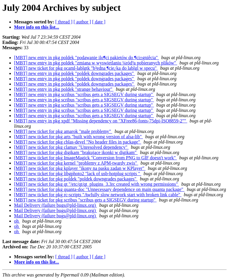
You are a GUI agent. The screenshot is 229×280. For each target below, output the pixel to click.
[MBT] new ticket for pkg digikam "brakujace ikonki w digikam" (76, 152)
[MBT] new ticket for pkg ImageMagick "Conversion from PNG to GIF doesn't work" (95, 157)
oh (17, 220)
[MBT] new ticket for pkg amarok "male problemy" (63, 131)
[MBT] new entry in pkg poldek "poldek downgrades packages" (74, 73)
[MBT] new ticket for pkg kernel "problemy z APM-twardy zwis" (76, 163)
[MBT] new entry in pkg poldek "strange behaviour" (63, 89)
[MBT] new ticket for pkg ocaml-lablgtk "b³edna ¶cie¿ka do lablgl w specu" (86, 68)
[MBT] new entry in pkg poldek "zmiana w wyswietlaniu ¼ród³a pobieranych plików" (95, 62)
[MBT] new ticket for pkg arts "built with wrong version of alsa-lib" (78, 136)
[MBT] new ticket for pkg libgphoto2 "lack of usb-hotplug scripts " (77, 173)
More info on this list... (36, 27)
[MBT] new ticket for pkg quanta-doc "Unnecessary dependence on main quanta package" (99, 189)
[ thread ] (64, 21)
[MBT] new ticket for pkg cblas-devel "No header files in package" (77, 141)
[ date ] (98, 21)
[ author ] (82, 21)
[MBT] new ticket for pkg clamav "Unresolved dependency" (71, 147)
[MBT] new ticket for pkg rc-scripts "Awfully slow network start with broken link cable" (97, 194)
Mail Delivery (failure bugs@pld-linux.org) (55, 205)
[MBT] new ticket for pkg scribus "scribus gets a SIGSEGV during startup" (85, 199)
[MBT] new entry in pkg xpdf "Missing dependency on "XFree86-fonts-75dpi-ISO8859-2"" (100, 120)
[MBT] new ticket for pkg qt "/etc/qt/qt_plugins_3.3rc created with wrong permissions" (96, 184)
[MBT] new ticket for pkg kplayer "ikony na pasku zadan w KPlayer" (79, 168)
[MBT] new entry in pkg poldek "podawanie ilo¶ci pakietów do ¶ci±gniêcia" (86, 57)
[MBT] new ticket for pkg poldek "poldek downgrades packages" (75, 178)
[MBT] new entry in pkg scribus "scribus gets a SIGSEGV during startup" (84, 94)
